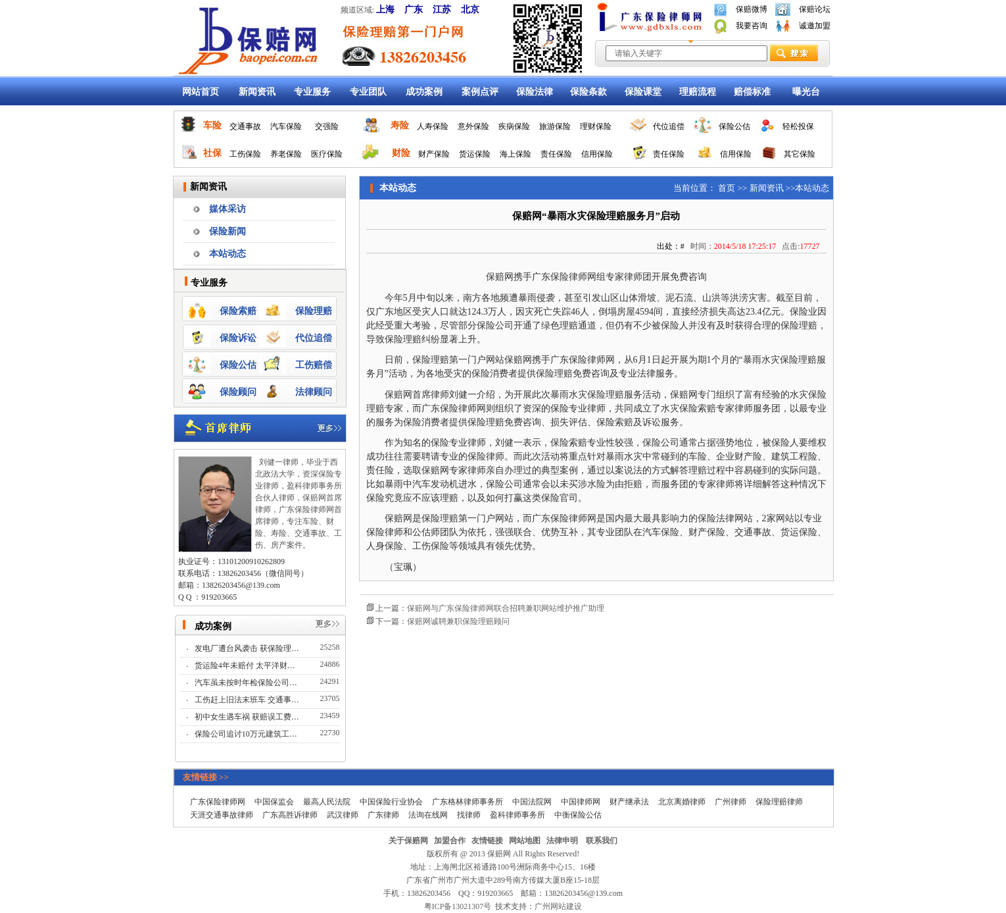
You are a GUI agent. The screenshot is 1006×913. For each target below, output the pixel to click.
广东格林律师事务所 (467, 801)
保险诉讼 (238, 338)
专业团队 (368, 92)
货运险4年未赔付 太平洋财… (246, 665)
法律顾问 (313, 392)
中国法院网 (532, 801)
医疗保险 (327, 154)
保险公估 (734, 126)
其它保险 (799, 154)
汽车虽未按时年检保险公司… (247, 682)
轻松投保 (798, 126)
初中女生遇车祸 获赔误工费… (248, 716)
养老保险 (286, 154)
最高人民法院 (326, 801)
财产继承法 (629, 801)
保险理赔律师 (779, 801)
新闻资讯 (257, 92)
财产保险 (434, 154)
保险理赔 (313, 311)
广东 (413, 9)
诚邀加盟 (814, 25)
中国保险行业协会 (391, 801)
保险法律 (534, 92)
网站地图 (524, 840)
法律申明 (562, 840)
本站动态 (227, 254)
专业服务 (312, 92)
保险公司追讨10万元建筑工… (247, 734)
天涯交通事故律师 (221, 815)
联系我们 (601, 840)
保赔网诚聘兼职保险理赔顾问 (458, 621)
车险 (212, 125)
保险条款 (588, 92)
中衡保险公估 (578, 815)
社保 (212, 153)
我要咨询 (751, 25)
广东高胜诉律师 (290, 815)
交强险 (327, 126)
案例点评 (480, 92)
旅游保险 (555, 126)
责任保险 (556, 154)
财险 (401, 153)
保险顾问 (238, 392)
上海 (385, 9)
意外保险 (473, 126)
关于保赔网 (408, 840)
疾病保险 (514, 126)
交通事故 (245, 126)
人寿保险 (432, 126)
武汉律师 (342, 815)
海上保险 (515, 154)
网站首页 (200, 92)
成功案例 (424, 92)
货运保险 (475, 154)
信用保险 (597, 154)
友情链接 (487, 840)
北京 (470, 9)
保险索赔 (238, 311)
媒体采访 (227, 209)
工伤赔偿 (313, 365)
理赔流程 (697, 92)
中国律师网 (580, 801)
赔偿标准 (752, 92)
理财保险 (595, 126)
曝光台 (806, 92)
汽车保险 (286, 126)
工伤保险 (245, 154)
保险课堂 (643, 92)
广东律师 (383, 815)
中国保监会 (274, 801)
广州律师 (730, 801)
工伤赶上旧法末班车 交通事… (248, 699)
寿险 (400, 125)
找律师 (469, 815)
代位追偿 (668, 126)
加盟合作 (450, 840)
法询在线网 (428, 815)
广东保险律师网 (217, 801)
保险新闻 (227, 231)
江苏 (442, 9)
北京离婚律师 (682, 801)
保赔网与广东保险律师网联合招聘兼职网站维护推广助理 (505, 608)
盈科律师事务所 (517, 815)
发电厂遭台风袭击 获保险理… (248, 648)
